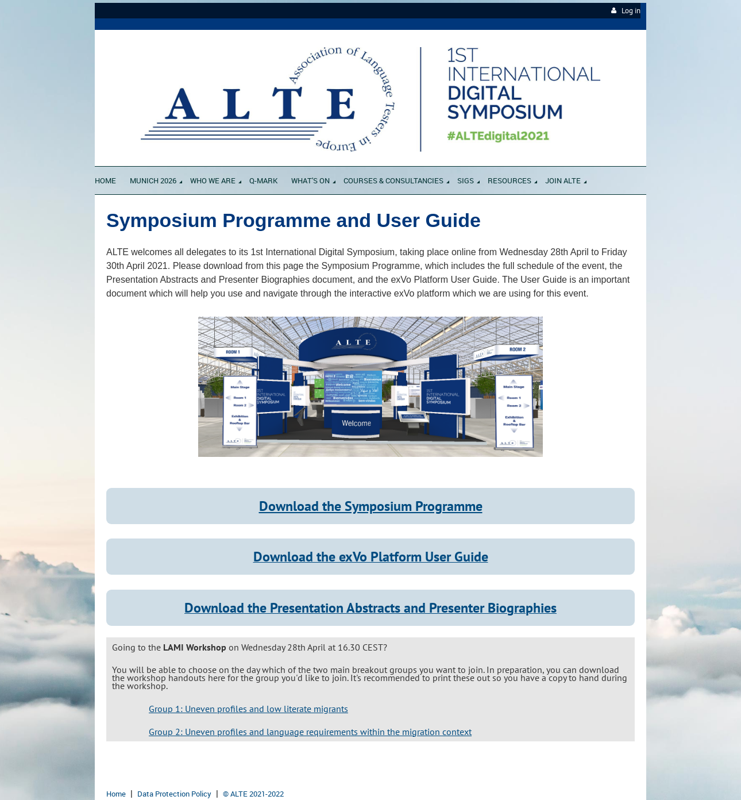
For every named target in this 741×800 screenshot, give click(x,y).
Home (116, 794)
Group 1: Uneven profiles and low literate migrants (248, 708)
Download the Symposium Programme (371, 506)
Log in (631, 11)
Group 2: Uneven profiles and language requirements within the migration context (310, 731)
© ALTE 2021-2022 (253, 794)
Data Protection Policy (174, 794)
